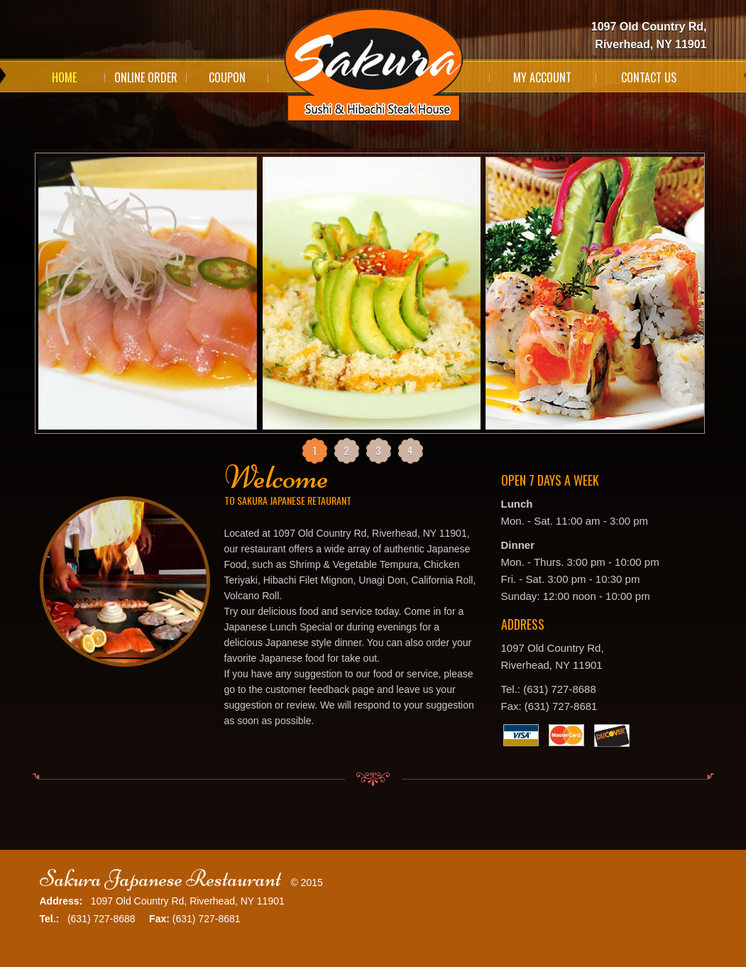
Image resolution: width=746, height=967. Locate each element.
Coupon (227, 77)
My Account (542, 77)
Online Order (145, 77)
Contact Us (648, 77)
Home (64, 77)
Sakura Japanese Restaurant (160, 878)
